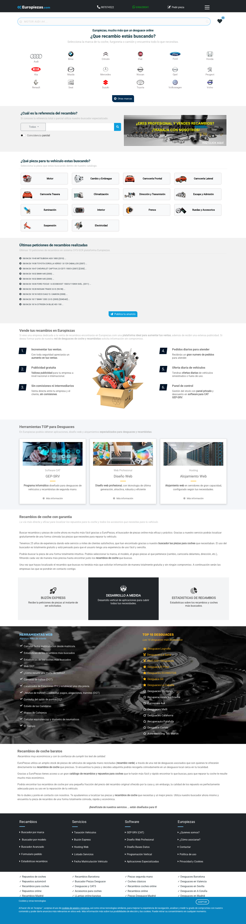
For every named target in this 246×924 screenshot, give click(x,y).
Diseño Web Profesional (139, 839)
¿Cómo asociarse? (189, 839)
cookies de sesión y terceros (75, 908)
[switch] (23, 135)
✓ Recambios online (136, 891)
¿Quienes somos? (189, 832)
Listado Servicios (82, 854)
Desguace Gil (153, 679)
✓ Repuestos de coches (32, 876)
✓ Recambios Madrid (31, 895)
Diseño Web (123, 476)
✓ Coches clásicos (135, 881)
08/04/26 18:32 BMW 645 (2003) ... (38, 273)
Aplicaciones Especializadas (142, 861)
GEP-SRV (53, 476)
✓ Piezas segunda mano (139, 876)
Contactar (184, 846)
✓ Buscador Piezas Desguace (89, 881)
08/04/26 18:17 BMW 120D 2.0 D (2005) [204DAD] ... (47, 299)
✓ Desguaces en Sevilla (191, 886)
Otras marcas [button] (123, 98)
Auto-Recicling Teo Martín (161, 733)
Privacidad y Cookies (190, 861)
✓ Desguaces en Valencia (192, 881)
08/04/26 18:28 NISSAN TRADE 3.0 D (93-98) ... (44, 289)
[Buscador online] (114, 22)
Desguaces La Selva (157, 654)
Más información (53, 498)
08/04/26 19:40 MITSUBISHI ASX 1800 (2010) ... (45, 258)
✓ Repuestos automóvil (32, 881)
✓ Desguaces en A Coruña (192, 891)
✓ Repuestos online (30, 891)
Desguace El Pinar (156, 666)
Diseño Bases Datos (137, 846)
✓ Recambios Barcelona (85, 876)
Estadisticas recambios (33, 861)
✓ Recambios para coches (34, 886)
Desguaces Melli (155, 709)
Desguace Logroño (157, 648)
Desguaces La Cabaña (158, 685)
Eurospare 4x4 (154, 703)
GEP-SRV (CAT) (134, 832)
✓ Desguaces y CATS (84, 886)
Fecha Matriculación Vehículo (89, 861)
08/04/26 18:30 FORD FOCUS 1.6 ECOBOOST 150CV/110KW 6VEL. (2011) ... (59, 284)
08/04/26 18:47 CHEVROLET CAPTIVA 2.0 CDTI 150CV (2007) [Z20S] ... (56, 268)
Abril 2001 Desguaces (158, 660)
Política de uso (187, 854)
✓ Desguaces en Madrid (191, 895)
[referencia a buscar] (80, 127)
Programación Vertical (138, 854)
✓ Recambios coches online (140, 886)
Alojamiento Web (193, 476)
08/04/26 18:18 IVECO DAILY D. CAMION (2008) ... (46, 294)
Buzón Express (81, 839)
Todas (33, 126)
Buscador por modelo (32, 839)
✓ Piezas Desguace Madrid (140, 895)
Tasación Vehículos (84, 832)
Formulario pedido (30, 854)
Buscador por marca (31, 832)
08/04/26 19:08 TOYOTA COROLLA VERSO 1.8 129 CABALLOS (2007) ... (57, 263)
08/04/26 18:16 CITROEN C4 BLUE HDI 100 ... (43, 304)
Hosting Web (80, 846)
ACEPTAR (202, 902)
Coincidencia (38, 135)
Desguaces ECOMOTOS (159, 672)
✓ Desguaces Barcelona (191, 876)
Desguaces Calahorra (158, 715)
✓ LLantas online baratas (86, 895)
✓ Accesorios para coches (87, 891)
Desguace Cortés (155, 727)
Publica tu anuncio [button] (123, 314)
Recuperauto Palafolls (158, 721)
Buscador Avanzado (31, 846)
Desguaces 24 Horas (158, 691)
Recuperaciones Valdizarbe (161, 697)
